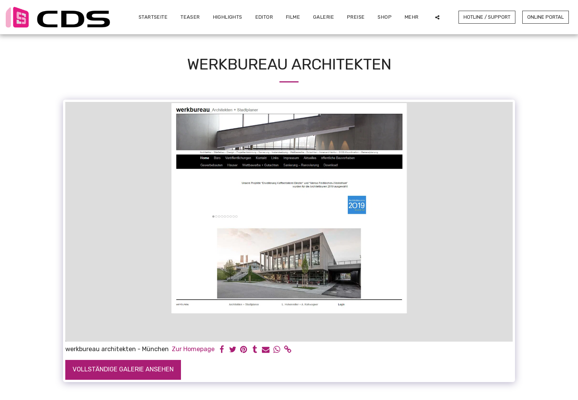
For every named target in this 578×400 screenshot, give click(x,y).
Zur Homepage (193, 349)
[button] (437, 17)
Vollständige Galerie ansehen (123, 369)
